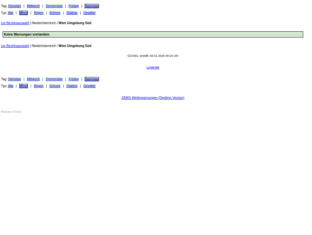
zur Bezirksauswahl (15, 23)
